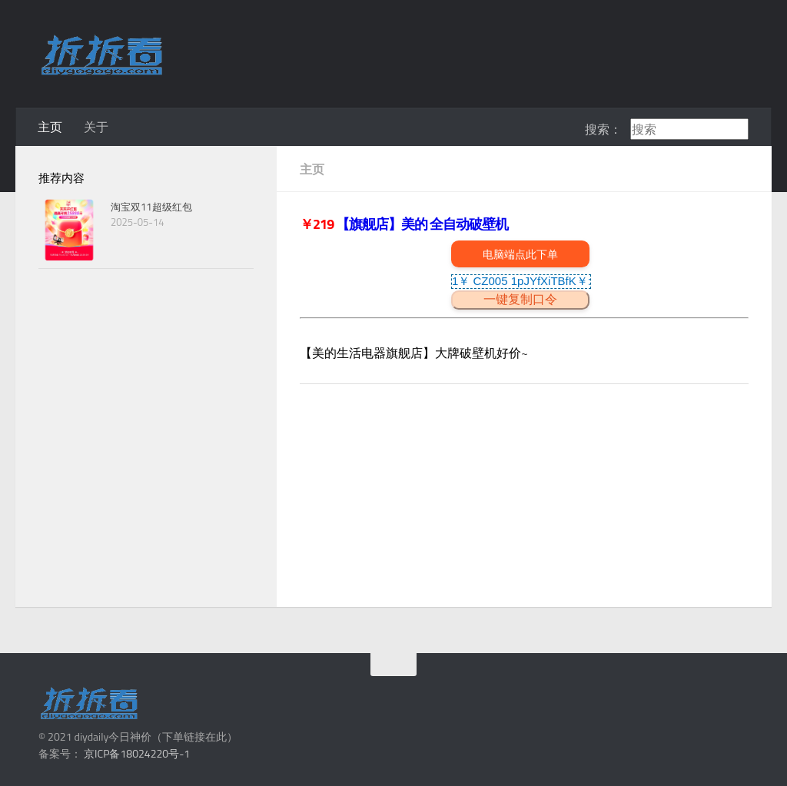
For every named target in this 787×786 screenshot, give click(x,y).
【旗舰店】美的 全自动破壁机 (422, 224)
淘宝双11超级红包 (151, 206)
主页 (50, 127)
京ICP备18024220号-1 (137, 753)
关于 (96, 127)
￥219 (318, 224)
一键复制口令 (520, 299)
